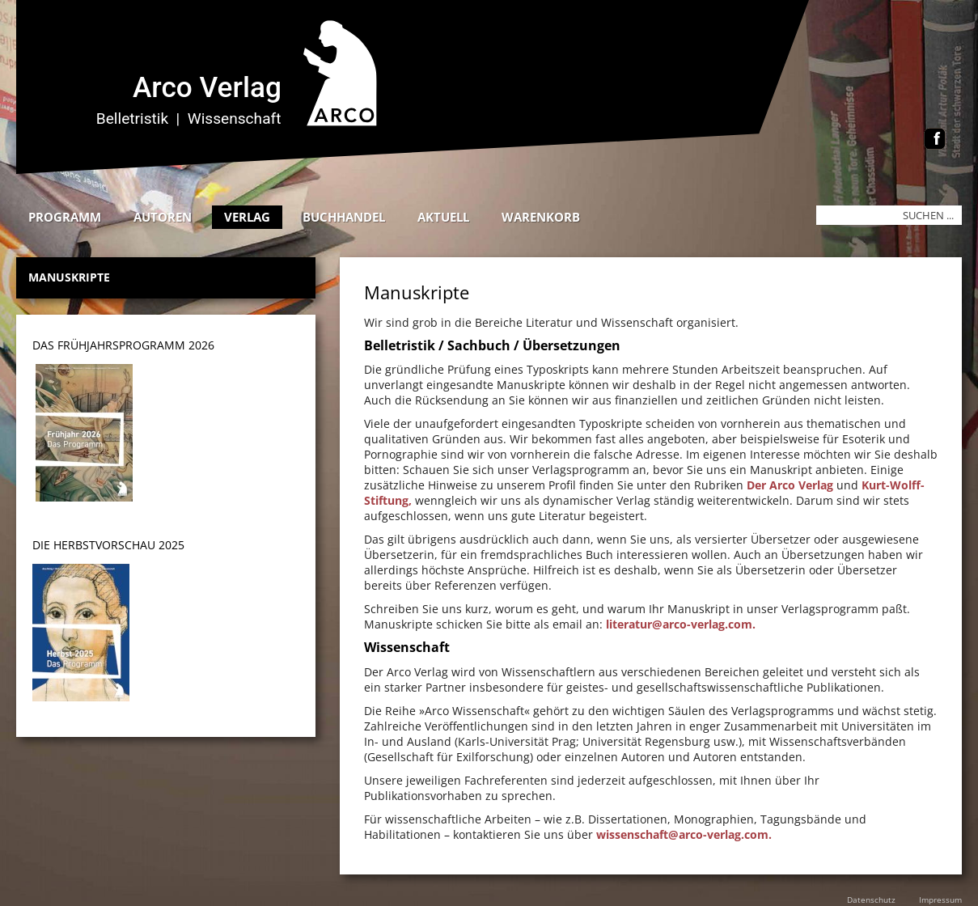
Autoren (162, 217)
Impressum (940, 899)
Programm (64, 217)
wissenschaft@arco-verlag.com (682, 834)
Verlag (247, 217)
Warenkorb (541, 217)
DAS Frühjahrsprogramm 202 (120, 345)
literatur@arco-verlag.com (679, 624)
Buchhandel (344, 217)
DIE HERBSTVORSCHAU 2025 (108, 544)
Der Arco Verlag (790, 485)
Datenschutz (871, 899)
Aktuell (443, 217)
